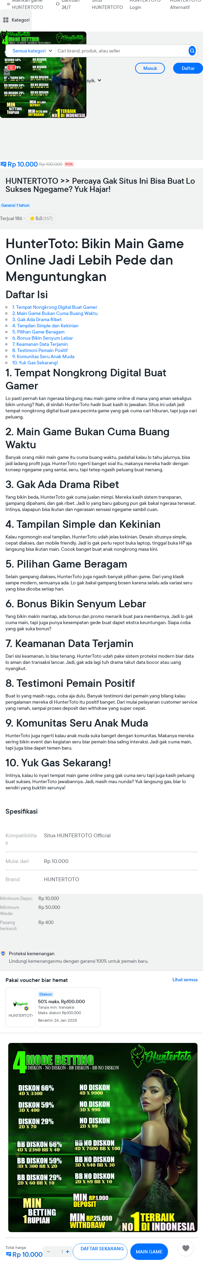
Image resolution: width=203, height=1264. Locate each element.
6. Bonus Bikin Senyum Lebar (42, 338)
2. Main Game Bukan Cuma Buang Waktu (55, 313)
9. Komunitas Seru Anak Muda (43, 356)
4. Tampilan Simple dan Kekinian (45, 326)
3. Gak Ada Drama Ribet (37, 319)
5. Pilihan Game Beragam (38, 332)
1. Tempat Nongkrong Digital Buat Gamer (54, 307)
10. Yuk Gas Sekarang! (35, 363)
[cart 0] (7, 71)
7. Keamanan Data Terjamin (40, 344)
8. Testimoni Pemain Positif (40, 350)
